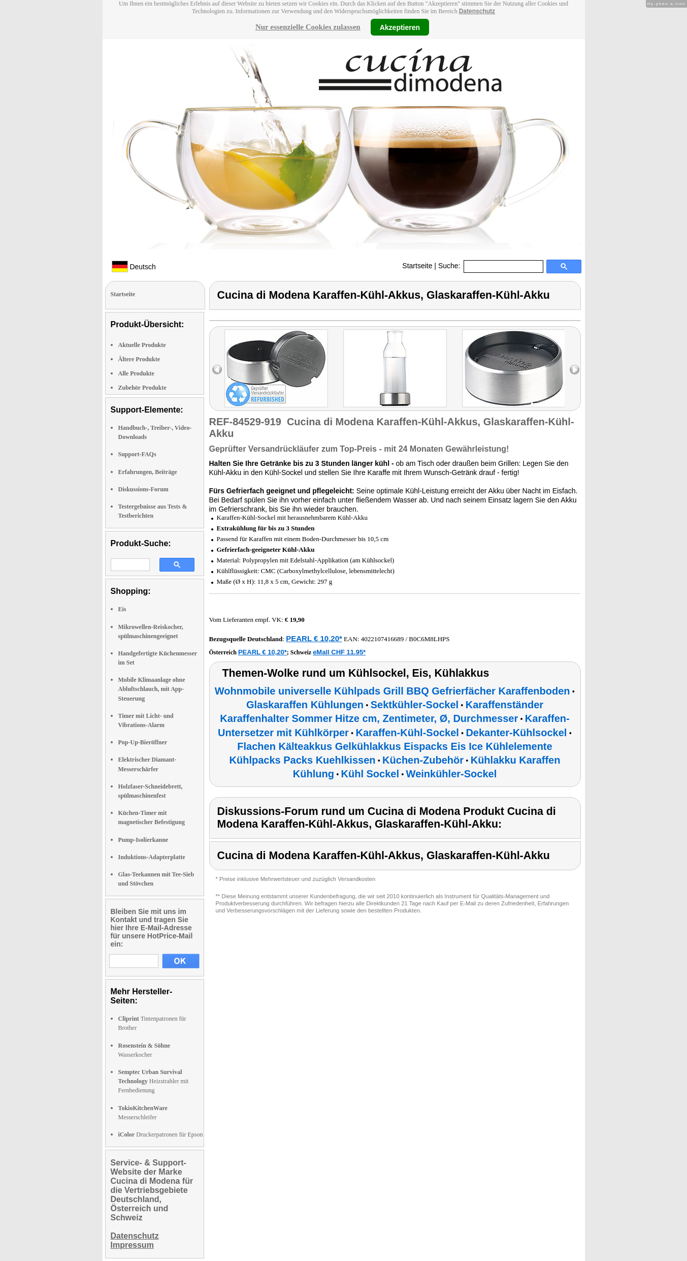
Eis (122, 609)
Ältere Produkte (139, 359)
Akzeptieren (400, 27)
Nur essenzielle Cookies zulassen (308, 27)
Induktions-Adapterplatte (151, 857)
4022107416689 (382, 639)
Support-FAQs (137, 454)
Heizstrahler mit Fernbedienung (153, 1081)
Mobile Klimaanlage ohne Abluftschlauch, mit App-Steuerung (151, 689)
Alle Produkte (136, 373)
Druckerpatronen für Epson (160, 1134)
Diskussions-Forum (143, 489)
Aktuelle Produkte (142, 345)
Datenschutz (477, 11)
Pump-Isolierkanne (143, 839)
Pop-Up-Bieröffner (143, 742)
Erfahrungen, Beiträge (147, 472)
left (217, 369)
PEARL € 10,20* (314, 638)
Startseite (417, 266)
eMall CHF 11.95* (339, 652)
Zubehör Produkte (142, 387)
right (574, 369)
